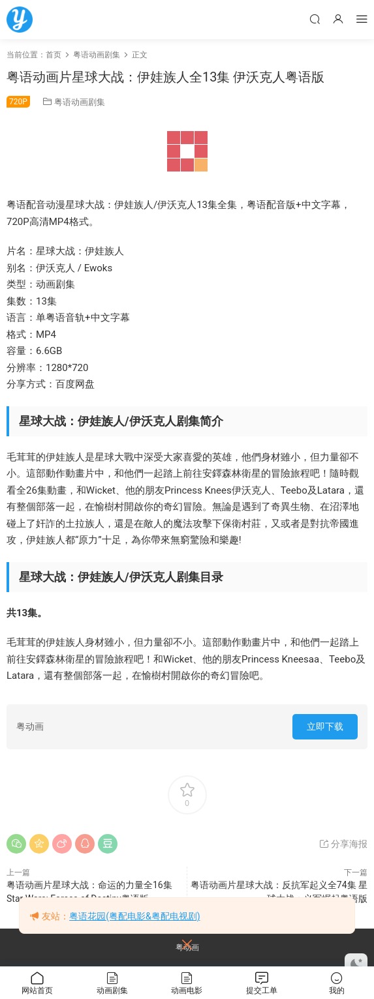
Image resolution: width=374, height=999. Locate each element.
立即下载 (325, 726)
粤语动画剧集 (79, 102)
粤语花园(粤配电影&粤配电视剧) (134, 916)
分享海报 (343, 844)
